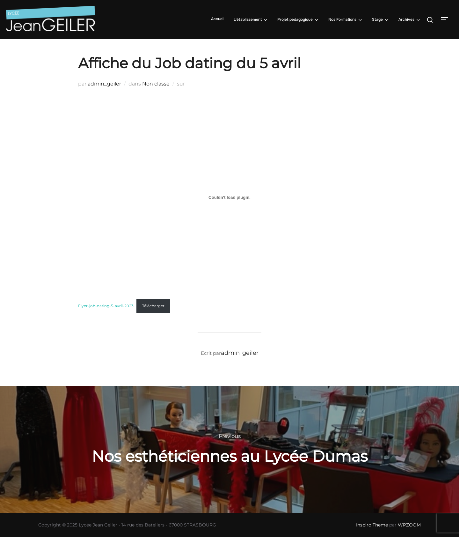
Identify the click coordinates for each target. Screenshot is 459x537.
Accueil (217, 18)
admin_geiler (104, 84)
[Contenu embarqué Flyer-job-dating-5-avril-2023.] (229, 197)
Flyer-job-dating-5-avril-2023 (106, 305)
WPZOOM (409, 525)
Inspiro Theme (372, 525)
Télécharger (153, 305)
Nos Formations (345, 20)
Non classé (156, 84)
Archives (409, 20)
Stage (381, 20)
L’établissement (251, 20)
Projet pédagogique (298, 20)
